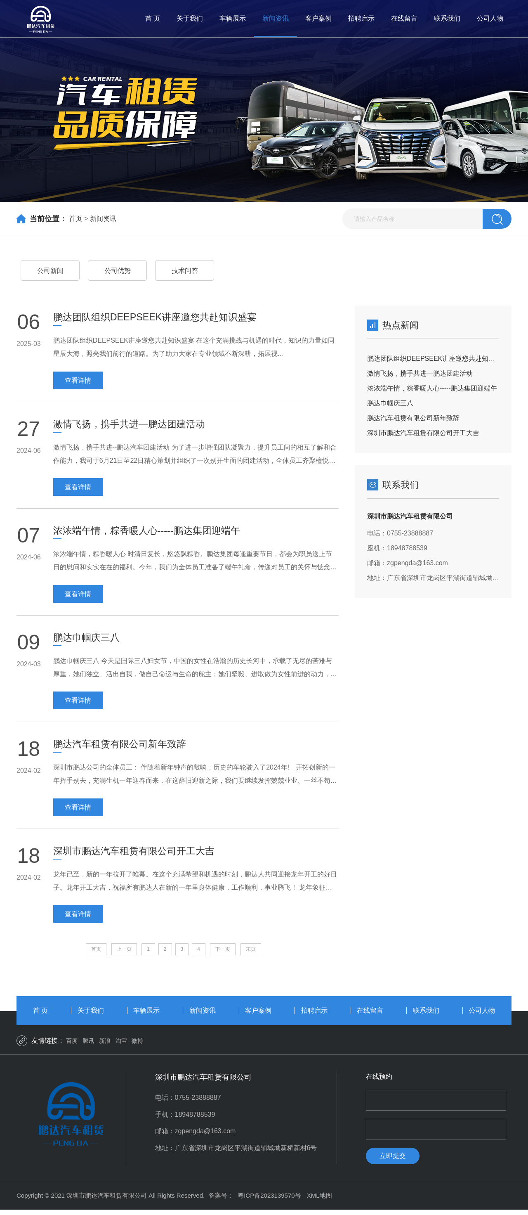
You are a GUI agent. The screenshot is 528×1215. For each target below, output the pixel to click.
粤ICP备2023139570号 (269, 1200)
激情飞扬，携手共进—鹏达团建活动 (420, 373)
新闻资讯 (275, 18)
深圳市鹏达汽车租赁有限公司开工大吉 (423, 432)
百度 (72, 1045)
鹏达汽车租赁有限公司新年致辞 (413, 418)
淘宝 (121, 1045)
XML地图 (319, 1200)
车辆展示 (232, 18)
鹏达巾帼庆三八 (390, 403)
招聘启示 (361, 18)
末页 (251, 954)
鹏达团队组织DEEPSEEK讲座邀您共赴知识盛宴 (437, 358)
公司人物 (490, 18)
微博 (137, 1045)
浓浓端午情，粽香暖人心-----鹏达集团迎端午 (432, 388)
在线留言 (404, 18)
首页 (75, 218)
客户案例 (318, 18)
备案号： (221, 1200)
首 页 (152, 18)
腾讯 (88, 1045)
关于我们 (190, 18)
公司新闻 (50, 270)
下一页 (222, 954)
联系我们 (447, 18)
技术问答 (185, 270)
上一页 (124, 954)
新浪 (105, 1045)
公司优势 (117, 270)
